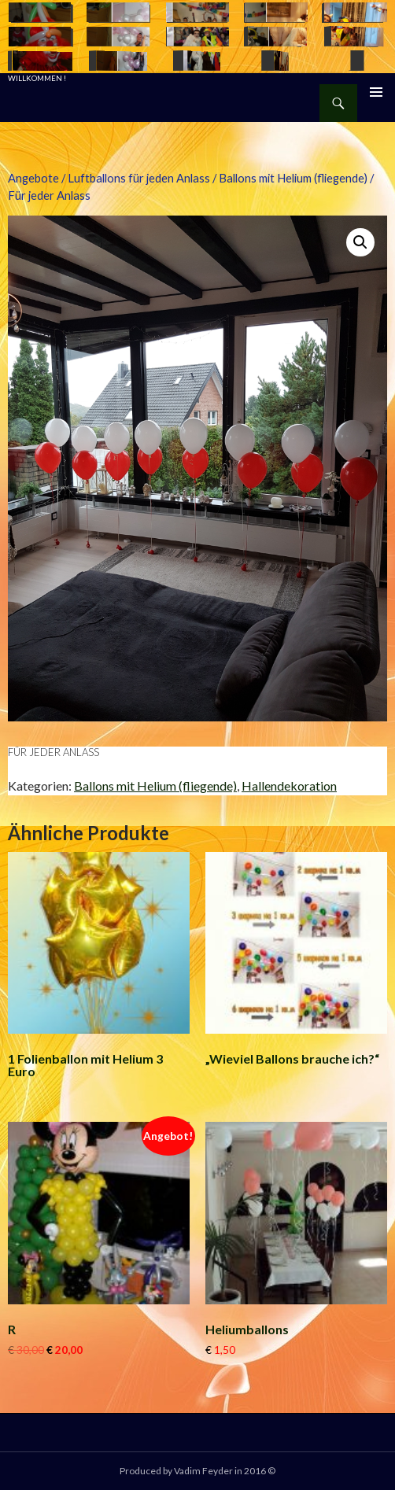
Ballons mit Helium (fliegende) (293, 178)
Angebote (33, 178)
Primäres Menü (376, 92)
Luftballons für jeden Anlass (139, 178)
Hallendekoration (289, 785)
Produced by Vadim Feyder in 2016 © (197, 1471)
